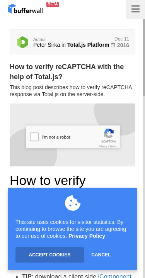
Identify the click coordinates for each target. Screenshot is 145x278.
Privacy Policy (86, 236)
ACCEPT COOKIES (49, 255)
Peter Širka (46, 45)
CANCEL (101, 255)
